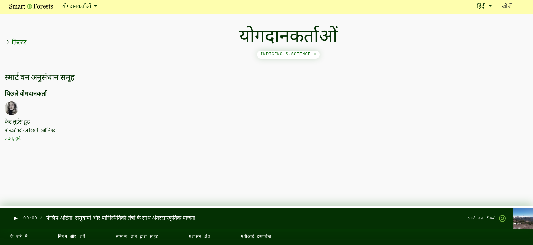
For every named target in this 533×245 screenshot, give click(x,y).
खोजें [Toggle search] (512, 6)
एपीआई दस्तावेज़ (256, 236)
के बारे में (19, 236)
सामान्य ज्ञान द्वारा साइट (137, 236)
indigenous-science (288, 54)
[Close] (314, 54)
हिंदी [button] (482, 7)
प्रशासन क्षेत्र (199, 236)
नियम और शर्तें (71, 236)
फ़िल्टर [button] (15, 42)
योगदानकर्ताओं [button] (77, 7)
